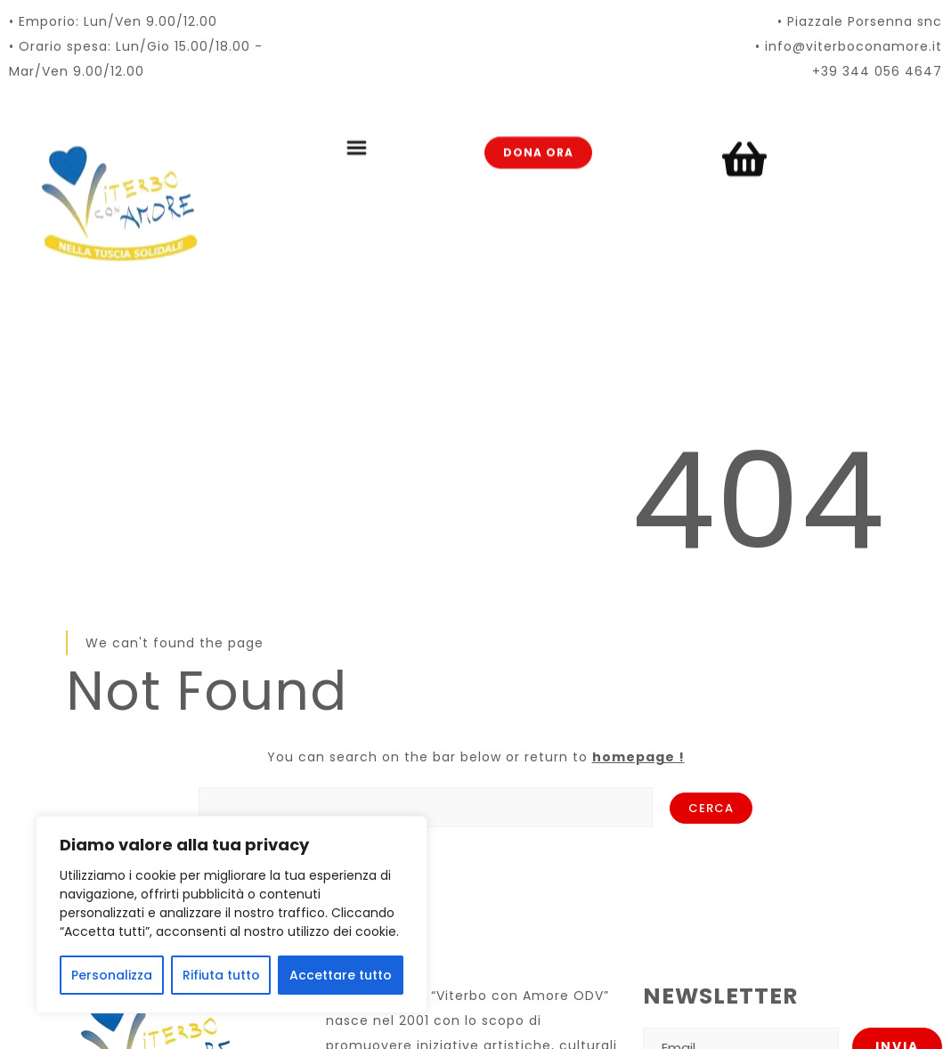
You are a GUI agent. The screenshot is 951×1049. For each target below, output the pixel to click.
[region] (231, 914)
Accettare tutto (340, 975)
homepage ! (638, 757)
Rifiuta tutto (221, 975)
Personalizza (111, 975)
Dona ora (538, 132)
